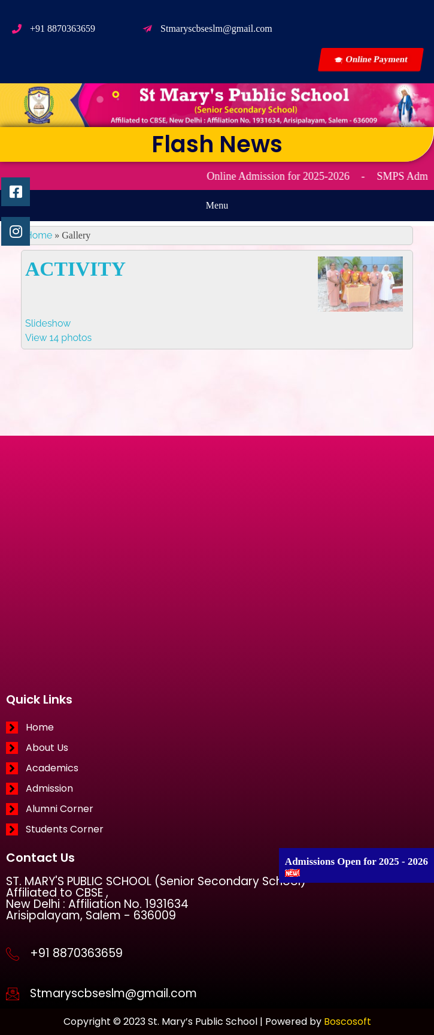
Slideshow (48, 323)
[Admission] (217, 788)
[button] (217, 205)
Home (38, 235)
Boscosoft (347, 1021)
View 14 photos (58, 337)
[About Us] (217, 748)
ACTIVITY (75, 269)
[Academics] (217, 768)
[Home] (217, 727)
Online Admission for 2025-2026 (288, 176)
